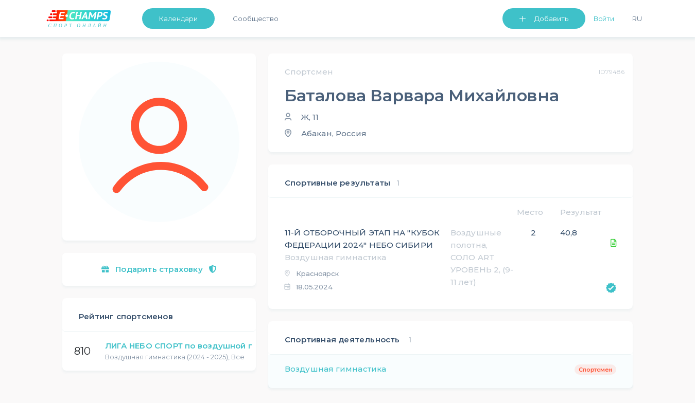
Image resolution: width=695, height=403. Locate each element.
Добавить (551, 18)
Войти (604, 18)
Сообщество (256, 18)
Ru (637, 18)
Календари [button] (178, 18)
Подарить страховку (159, 269)
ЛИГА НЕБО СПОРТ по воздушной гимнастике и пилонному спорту (247, 346)
